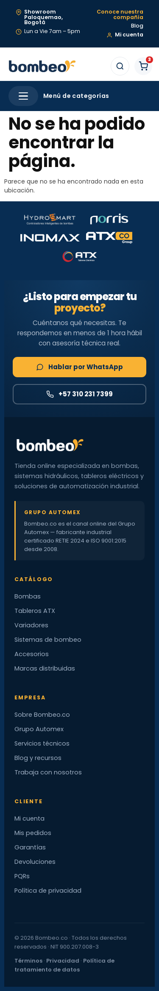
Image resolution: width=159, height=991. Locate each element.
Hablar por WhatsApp (79, 366)
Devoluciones (35, 861)
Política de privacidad (47, 890)
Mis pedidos (32, 833)
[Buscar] (120, 66)
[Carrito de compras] (143, 66)
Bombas (27, 596)
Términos (28, 961)
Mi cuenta (29, 818)
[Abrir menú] (23, 96)
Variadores (31, 625)
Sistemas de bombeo (47, 639)
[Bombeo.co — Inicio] (42, 66)
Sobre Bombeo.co (42, 714)
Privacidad (62, 961)
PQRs (22, 876)
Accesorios (31, 654)
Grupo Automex (39, 729)
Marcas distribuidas (44, 668)
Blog (137, 26)
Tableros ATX (34, 611)
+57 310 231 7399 (79, 394)
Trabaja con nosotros (48, 772)
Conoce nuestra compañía (120, 14)
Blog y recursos (37, 758)
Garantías (30, 847)
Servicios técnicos (42, 743)
